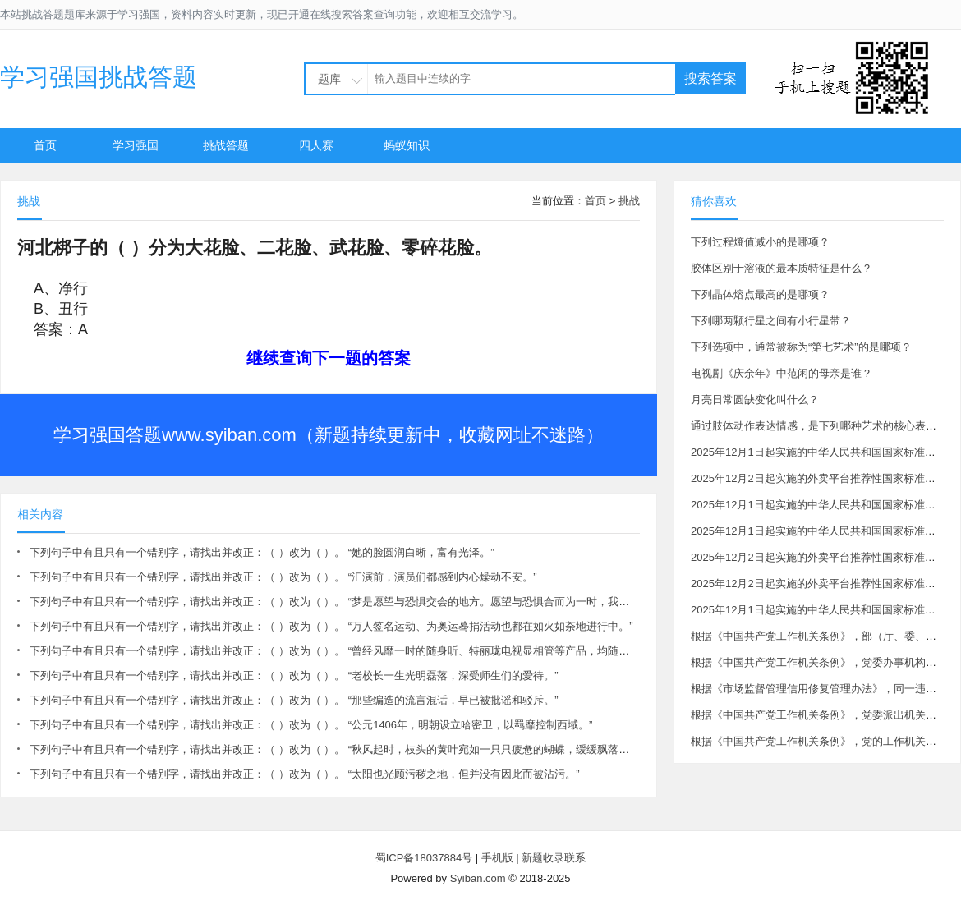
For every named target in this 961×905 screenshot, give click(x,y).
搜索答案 (710, 78)
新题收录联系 (554, 858)
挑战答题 (226, 145)
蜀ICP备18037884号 (424, 858)
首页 (45, 145)
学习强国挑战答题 (98, 76)
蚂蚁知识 (407, 145)
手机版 (497, 858)
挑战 (629, 201)
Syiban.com (478, 878)
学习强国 (136, 145)
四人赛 (316, 145)
